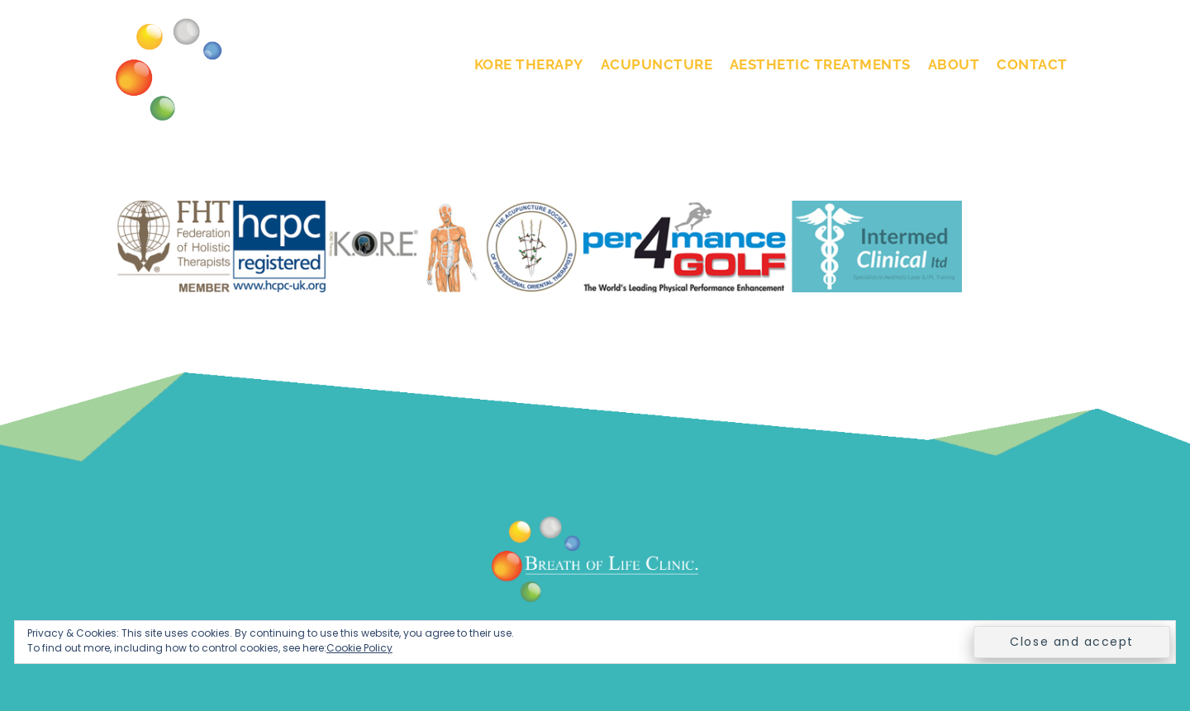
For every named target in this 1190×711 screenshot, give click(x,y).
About (954, 64)
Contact (1032, 64)
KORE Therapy (528, 64)
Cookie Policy (359, 648)
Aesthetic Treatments (820, 64)
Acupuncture (657, 64)
